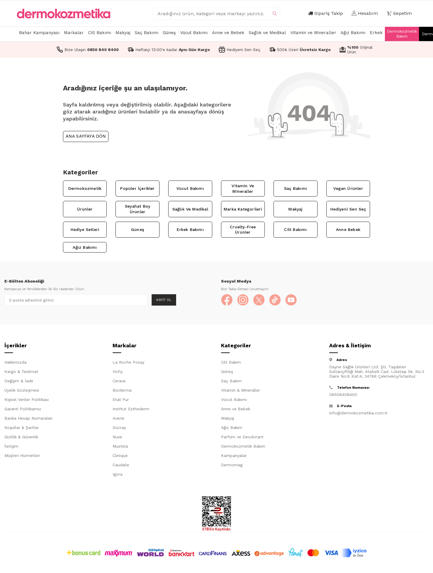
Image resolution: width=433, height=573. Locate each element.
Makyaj (122, 32)
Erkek (376, 32)
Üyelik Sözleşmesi (21, 390)
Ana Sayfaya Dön (86, 136)
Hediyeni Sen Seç (348, 209)
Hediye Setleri (85, 229)
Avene (118, 418)
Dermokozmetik (84, 188)
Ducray (119, 427)
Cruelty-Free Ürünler (243, 230)
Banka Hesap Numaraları (28, 418)
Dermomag (232, 464)
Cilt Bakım (231, 362)
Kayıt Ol (163, 300)
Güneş (169, 32)
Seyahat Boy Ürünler (137, 209)
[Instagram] (243, 300)
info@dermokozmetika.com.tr (358, 413)
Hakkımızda (15, 362)
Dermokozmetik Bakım (402, 33)
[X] (259, 300)
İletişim (11, 446)
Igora (117, 474)
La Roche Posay (128, 362)
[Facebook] (227, 300)
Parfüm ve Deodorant (242, 436)
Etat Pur (121, 399)
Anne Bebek (348, 229)
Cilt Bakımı (99, 32)
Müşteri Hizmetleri (22, 455)
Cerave (119, 381)
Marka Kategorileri (243, 209)
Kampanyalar (234, 455)
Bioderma (122, 390)
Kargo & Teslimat (21, 371)
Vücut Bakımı (194, 32)
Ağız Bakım (231, 427)
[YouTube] (291, 300)
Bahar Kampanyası (39, 32)
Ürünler (84, 209)
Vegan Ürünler (348, 188)
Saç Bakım (231, 381)
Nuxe (117, 436)
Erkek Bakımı (190, 229)
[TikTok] (275, 300)
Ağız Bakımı (353, 32)
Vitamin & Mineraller (240, 390)
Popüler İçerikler (137, 188)
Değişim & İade (18, 381)
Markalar (74, 32)
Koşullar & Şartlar (21, 427)
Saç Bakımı (146, 32)
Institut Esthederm (131, 408)
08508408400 (343, 394)
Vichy (118, 371)
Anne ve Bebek (228, 32)
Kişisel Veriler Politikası (26, 399)
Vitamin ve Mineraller (313, 32)
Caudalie (121, 464)
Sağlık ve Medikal (267, 32)
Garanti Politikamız (22, 408)
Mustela (120, 446)
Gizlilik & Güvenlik (21, 436)
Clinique (120, 455)
